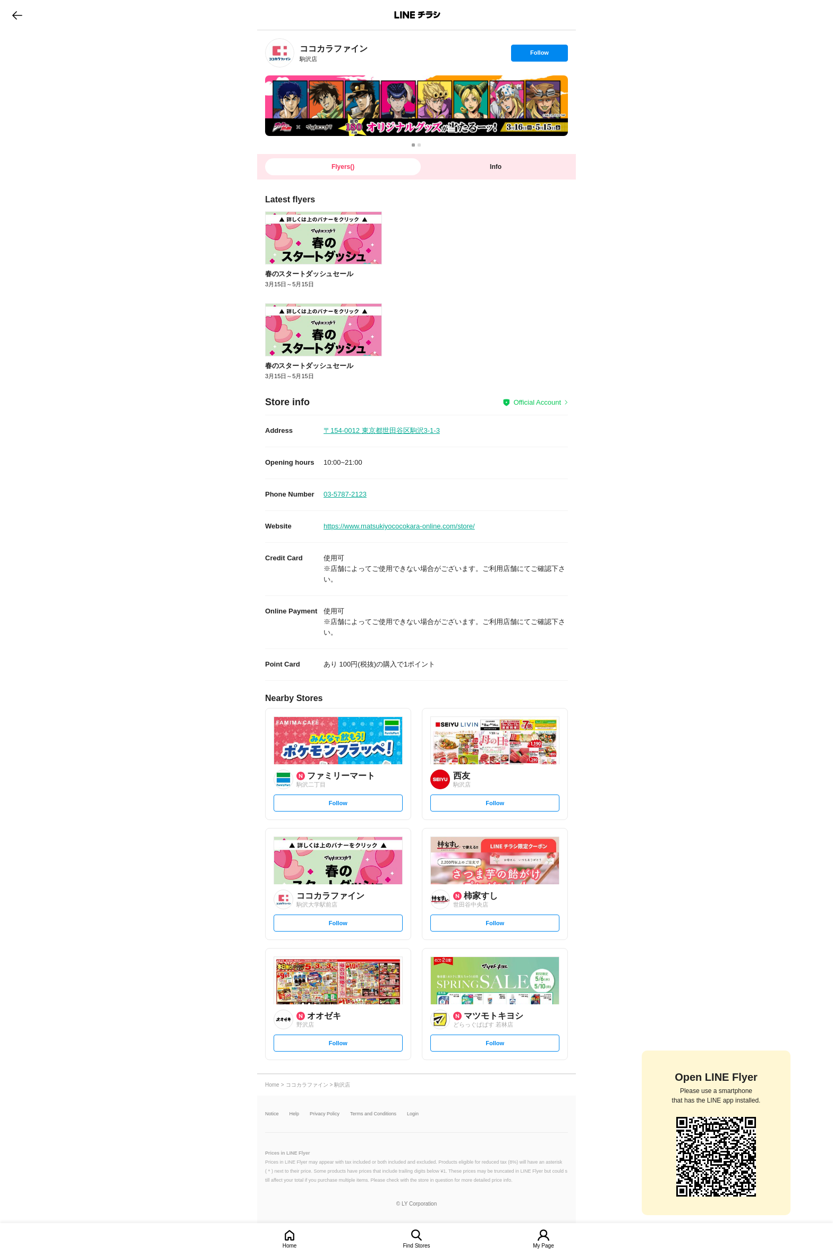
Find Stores (416, 1246)
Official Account (537, 402)
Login (413, 1114)
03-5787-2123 (345, 494)
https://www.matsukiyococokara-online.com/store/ (399, 526)
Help (295, 1114)
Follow (539, 55)
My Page (543, 1246)
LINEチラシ (417, 15)
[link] (279, 52)
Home (290, 1246)
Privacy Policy (324, 1114)
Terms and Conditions (373, 1114)
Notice (272, 1114)
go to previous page (17, 15)
